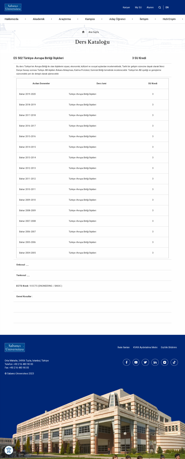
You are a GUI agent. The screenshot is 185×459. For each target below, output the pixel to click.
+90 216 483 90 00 (23, 364)
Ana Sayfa (94, 32)
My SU (138, 7)
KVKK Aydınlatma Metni (145, 347)
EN (167, 7)
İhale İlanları (124, 347)
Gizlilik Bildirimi (169, 347)
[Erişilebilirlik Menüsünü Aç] (8, 450)
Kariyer (126, 7)
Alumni (150, 7)
